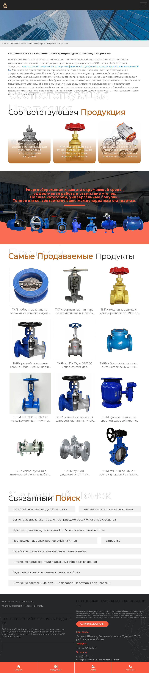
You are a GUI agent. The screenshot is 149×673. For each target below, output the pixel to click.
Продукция (55, 667)
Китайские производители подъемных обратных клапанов (55, 561)
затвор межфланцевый (69, 66)
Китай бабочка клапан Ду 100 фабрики (40, 509)
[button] (135, 142)
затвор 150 (113, 540)
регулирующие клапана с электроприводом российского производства (64, 519)
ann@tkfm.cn (84, 656)
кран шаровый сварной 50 (38, 66)
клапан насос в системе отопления (108, 509)
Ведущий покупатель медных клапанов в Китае (46, 572)
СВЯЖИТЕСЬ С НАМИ (92, 624)
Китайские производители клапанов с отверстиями (50, 551)
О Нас (93, 667)
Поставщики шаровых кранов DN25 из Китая (45, 540)
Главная (5, 43)
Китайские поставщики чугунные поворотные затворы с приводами (61, 583)
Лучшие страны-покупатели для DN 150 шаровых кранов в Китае (59, 530)
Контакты (130, 667)
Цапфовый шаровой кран (99, 66)
